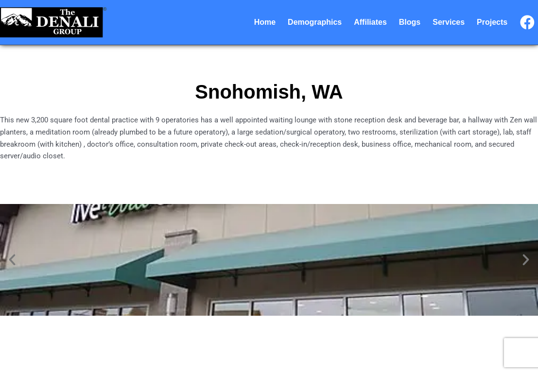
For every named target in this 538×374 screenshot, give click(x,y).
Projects (492, 22)
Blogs (409, 22)
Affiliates (370, 22)
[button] (12, 260)
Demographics (315, 22)
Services (449, 22)
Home (265, 22)
